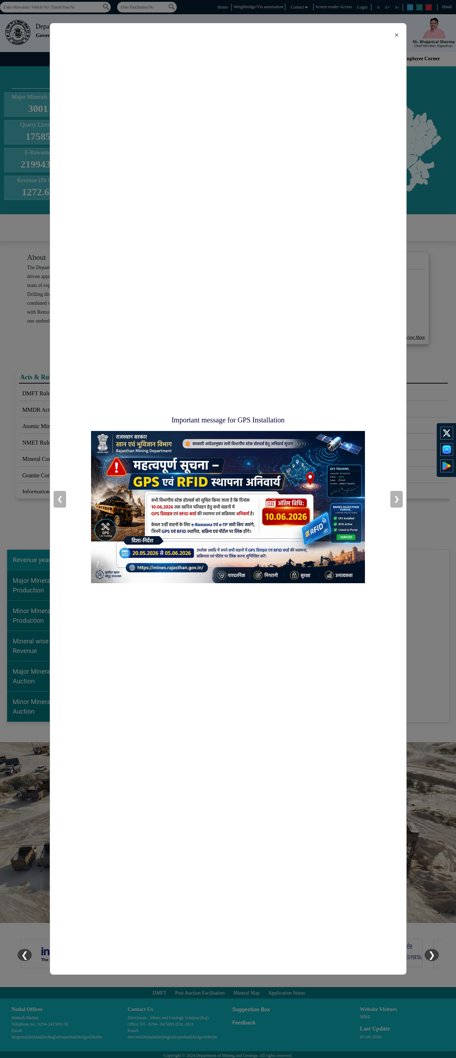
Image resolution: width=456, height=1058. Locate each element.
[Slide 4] (241, 913)
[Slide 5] (254, 913)
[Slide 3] (228, 913)
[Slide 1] (202, 913)
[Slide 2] (215, 913)
